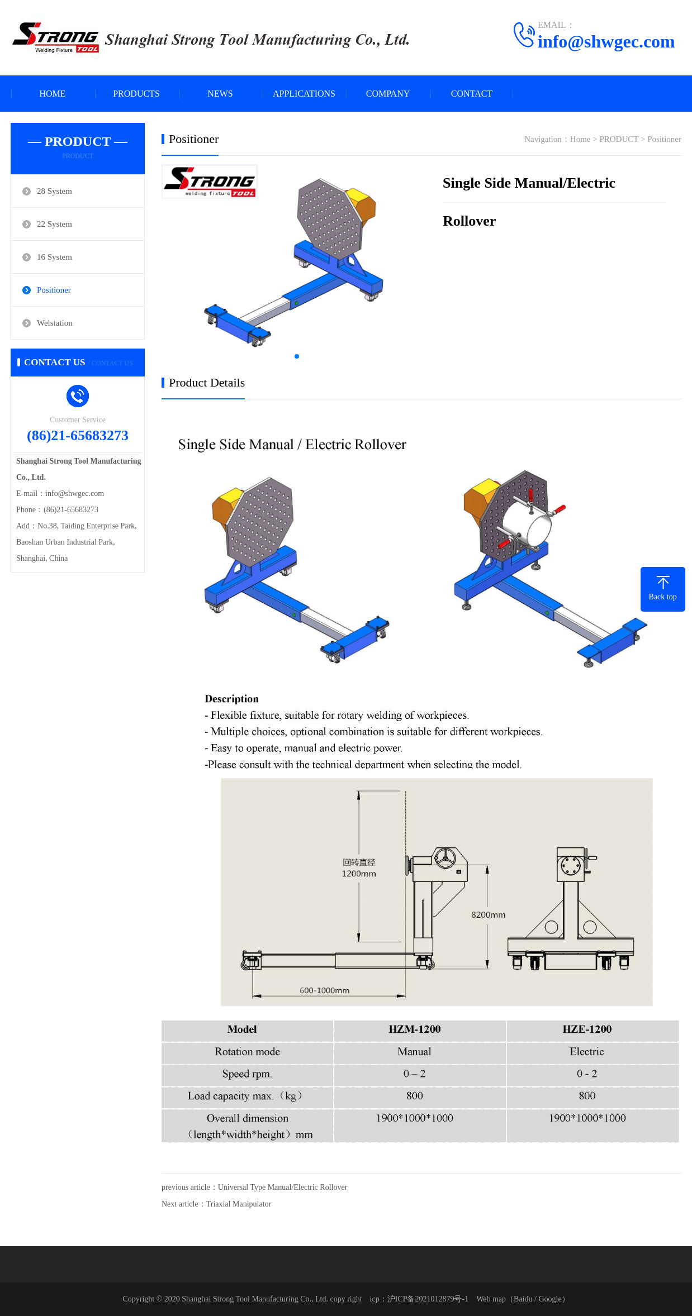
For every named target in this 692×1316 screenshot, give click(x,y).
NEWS (220, 93)
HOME (52, 93)
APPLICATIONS (304, 93)
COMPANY (388, 93)
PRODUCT (618, 139)
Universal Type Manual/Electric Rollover (283, 1187)
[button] (297, 356)
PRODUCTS (136, 93)
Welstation (55, 322)
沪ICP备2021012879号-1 (427, 1299)
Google (549, 1299)
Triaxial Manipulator (239, 1204)
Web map (491, 1299)
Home (580, 139)
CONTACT (471, 93)
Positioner (54, 289)
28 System (54, 191)
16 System (54, 256)
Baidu (523, 1299)
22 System (54, 224)
